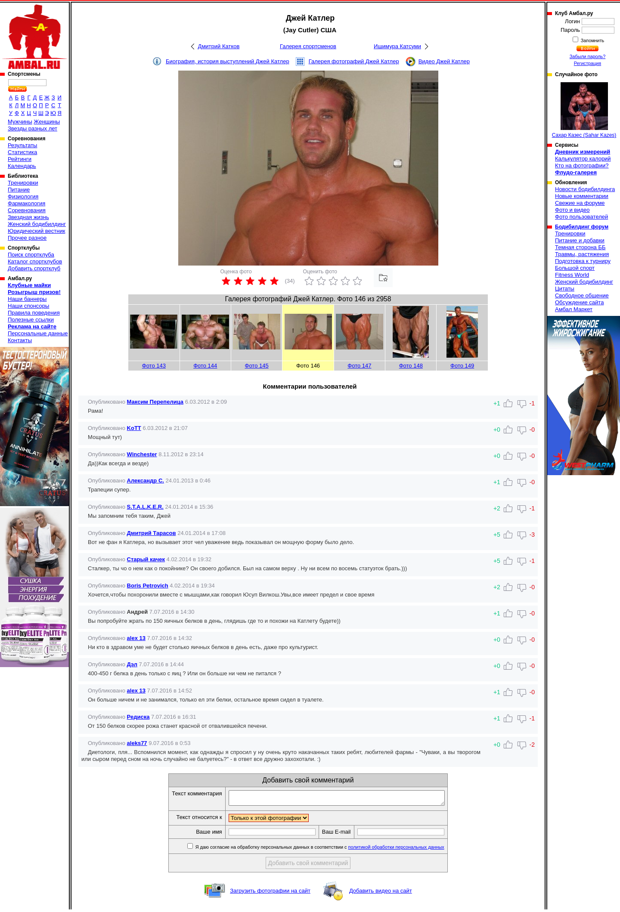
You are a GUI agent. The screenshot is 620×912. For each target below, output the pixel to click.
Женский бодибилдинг (37, 224)
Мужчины (20, 121)
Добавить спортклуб (34, 268)
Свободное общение (582, 295)
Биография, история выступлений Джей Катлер (227, 61)
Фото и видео (572, 210)
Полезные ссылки (31, 319)
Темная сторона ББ (580, 247)
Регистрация (587, 63)
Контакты (20, 340)
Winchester (142, 454)
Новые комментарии (581, 196)
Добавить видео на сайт (380, 893)
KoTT (134, 428)
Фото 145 (257, 365)
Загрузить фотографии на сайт (270, 893)
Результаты (22, 145)
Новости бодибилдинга (585, 189)
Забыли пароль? (588, 56)
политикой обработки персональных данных (409, 849)
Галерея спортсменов (308, 46)
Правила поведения (34, 312)
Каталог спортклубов (35, 261)
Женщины (47, 121)
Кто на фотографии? (582, 165)
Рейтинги (19, 159)
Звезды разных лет (32, 128)
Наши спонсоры (28, 306)
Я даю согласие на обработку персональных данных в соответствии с (332, 849)
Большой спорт (575, 268)
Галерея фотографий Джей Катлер (354, 61)
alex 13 (136, 638)
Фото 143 (154, 365)
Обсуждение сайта (579, 302)
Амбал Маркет (573, 309)
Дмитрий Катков (219, 46)
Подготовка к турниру (583, 261)
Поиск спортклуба (31, 254)
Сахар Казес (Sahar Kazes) (584, 110)
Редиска (138, 717)
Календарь (22, 166)
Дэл (132, 664)
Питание (19, 189)
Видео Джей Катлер (444, 61)
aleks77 (137, 743)
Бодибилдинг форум (581, 227)
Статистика (22, 152)
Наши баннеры (27, 299)
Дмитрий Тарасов (151, 533)
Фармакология (26, 203)
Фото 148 (411, 365)
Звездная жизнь (28, 217)
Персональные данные (38, 333)
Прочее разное (27, 238)
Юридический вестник (36, 231)
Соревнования (27, 210)
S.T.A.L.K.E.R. (145, 507)
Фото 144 (205, 365)
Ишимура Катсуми (397, 46)
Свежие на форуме (580, 203)
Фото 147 (359, 365)
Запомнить (592, 40)
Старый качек (146, 559)
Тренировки (23, 182)
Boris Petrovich (147, 585)
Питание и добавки (579, 240)
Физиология (23, 196)
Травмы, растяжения (582, 254)
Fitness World (572, 275)
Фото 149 (462, 365)
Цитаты (564, 288)
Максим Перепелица (155, 402)
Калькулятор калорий (583, 158)
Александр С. (145, 480)
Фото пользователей (581, 216)
